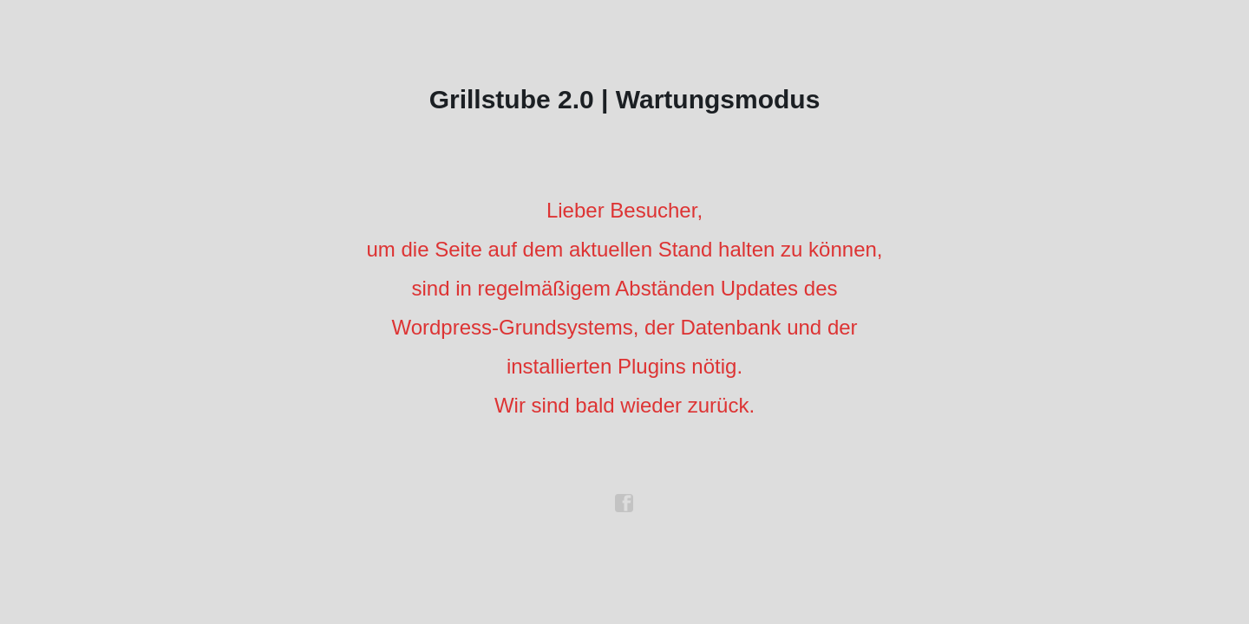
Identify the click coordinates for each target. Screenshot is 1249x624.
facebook (624, 503)
